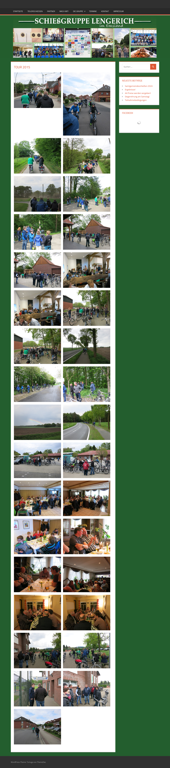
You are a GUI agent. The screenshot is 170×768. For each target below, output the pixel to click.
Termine (93, 11)
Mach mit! (64, 11)
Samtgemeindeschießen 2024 (139, 86)
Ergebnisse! (130, 89)
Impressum (118, 11)
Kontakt (105, 11)
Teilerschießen (35, 11)
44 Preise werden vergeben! (138, 93)
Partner (51, 11)
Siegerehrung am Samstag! (137, 96)
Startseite (18, 11)
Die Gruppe (79, 11)
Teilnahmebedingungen (136, 100)
